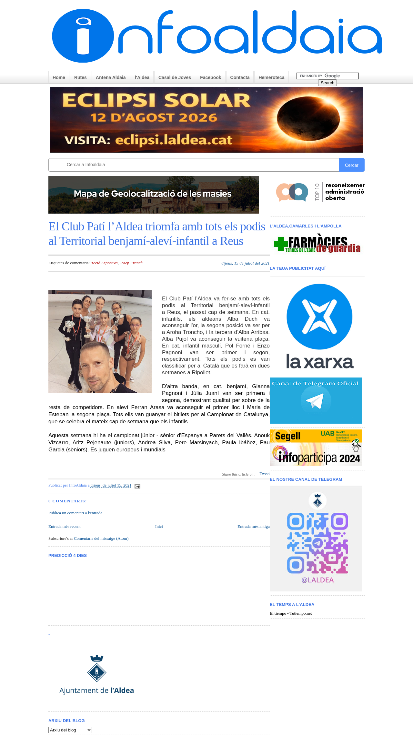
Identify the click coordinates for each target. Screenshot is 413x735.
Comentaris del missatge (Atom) (101, 538)
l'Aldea (142, 77)
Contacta (240, 77)
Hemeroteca (271, 77)
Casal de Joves (174, 77)
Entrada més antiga (253, 526)
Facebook (210, 77)
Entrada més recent (64, 526)
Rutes (80, 77)
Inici (159, 526)
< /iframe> (319, 323)
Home (59, 77)
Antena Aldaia (111, 77)
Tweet (264, 473)
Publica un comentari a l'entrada (75, 512)
